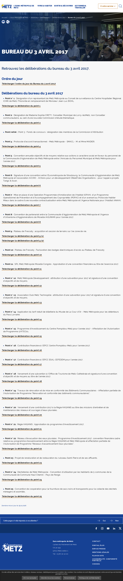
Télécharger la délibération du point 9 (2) (23, 241)
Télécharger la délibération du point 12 (22, 286)
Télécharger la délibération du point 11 (22, 269)
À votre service (106, 6)
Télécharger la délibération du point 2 (21, 123)
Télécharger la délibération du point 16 (22, 350)
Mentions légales (100, 552)
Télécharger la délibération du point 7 (21, 205)
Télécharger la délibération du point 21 (22, 429)
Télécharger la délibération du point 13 (22, 302)
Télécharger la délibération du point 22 (22, 449)
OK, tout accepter (30, 578)
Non (117, 521)
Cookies (96, 564)
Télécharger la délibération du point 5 (21, 166)
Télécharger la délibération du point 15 (22, 336)
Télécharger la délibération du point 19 (22, 398)
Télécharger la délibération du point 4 (21, 146)
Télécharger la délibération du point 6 (21, 185)
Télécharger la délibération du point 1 (21, 106)
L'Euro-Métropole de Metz (18, 17)
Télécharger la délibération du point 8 (21, 222)
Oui (104, 521)
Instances (34, 17)
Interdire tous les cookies (50, 578)
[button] (3, 21)
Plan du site (98, 556)
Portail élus (98, 545)
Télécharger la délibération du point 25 (22, 496)
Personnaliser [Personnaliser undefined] (69, 578)
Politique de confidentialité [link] (89, 578)
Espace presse (98, 549)
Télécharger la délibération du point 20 (22, 415)
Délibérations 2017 (59, 17)
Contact (96, 541)
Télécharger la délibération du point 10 (22, 255)
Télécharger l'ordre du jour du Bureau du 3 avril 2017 (29, 84)
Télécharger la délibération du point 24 (22, 480)
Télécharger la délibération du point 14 (22, 319)
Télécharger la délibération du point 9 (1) (23, 236)
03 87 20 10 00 (62, 554)
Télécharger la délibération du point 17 (22, 364)
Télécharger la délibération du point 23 (22, 463)
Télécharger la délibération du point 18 (22, 381)
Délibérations (45, 17)
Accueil (4, 17)
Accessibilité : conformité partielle (104, 559)
